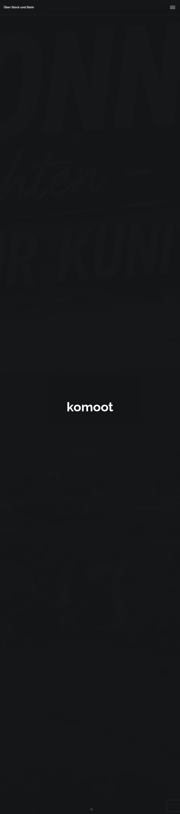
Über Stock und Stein (19, 7)
